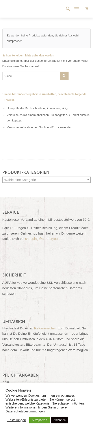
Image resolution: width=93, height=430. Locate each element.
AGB (5, 382)
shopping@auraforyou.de (43, 238)
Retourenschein (45, 328)
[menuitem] (65, 9)
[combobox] (46, 180)
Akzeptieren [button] (39, 420)
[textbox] (47, 180)
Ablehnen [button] (60, 420)
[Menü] (76, 9)
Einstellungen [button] (16, 420)
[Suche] (65, 9)
